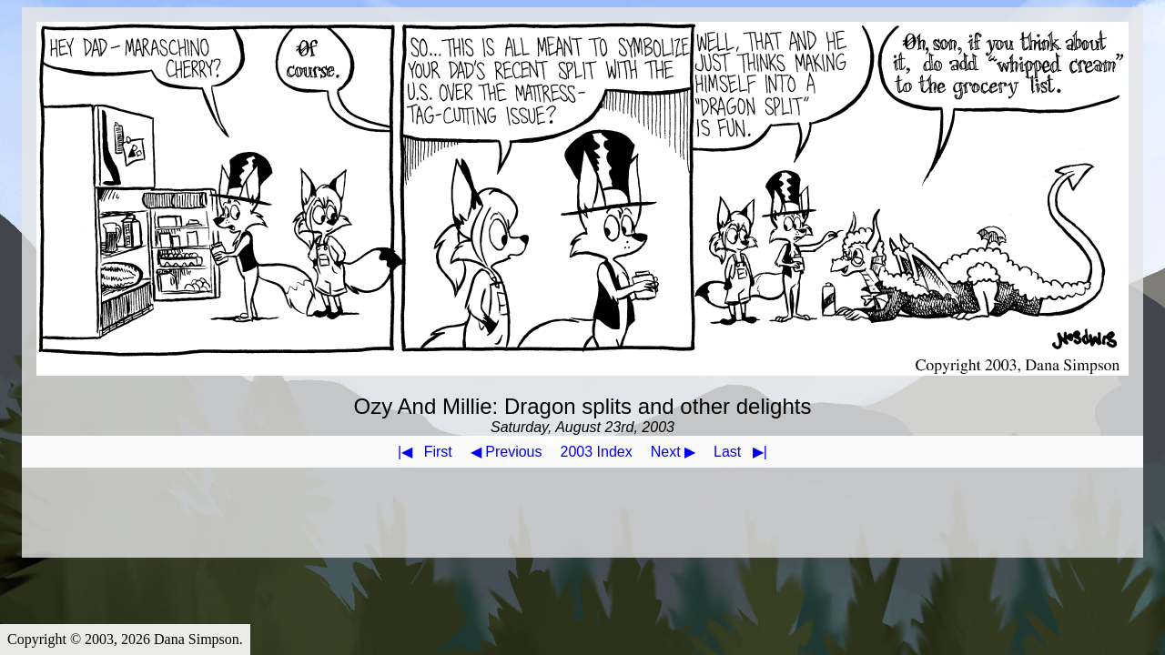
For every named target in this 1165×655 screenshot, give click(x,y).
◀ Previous (506, 451)
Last (744, 452)
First (421, 452)
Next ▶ (673, 451)
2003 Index (597, 451)
